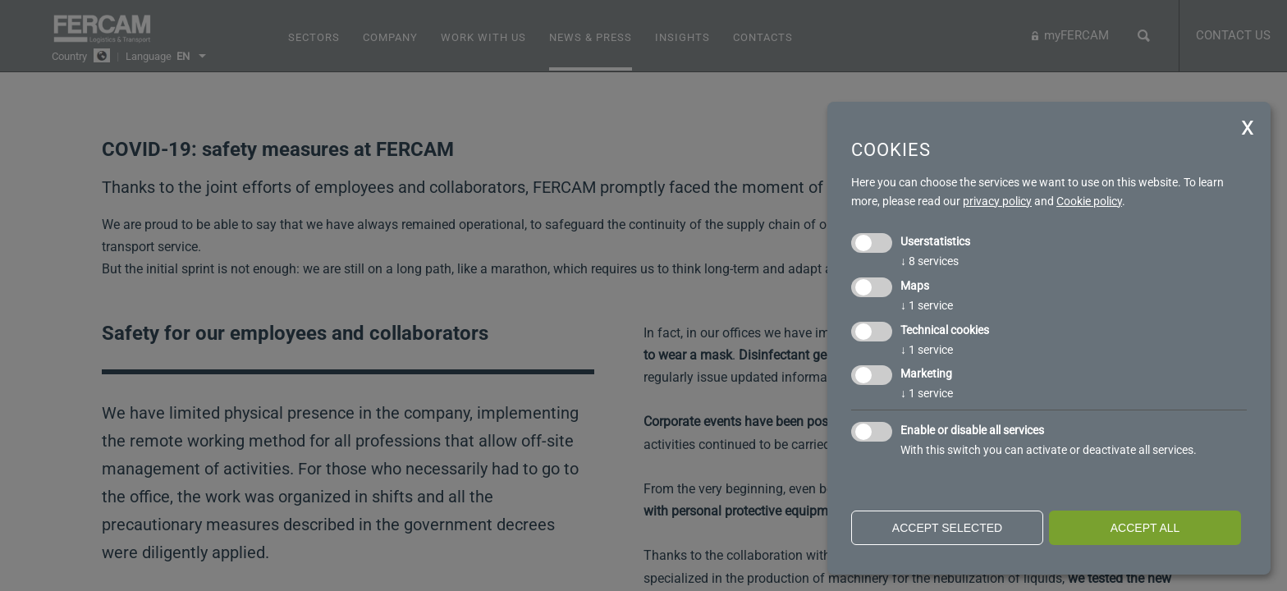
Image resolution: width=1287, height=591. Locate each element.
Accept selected (947, 527)
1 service (926, 305)
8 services (929, 261)
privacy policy (997, 201)
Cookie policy (1089, 201)
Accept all (1145, 527)
